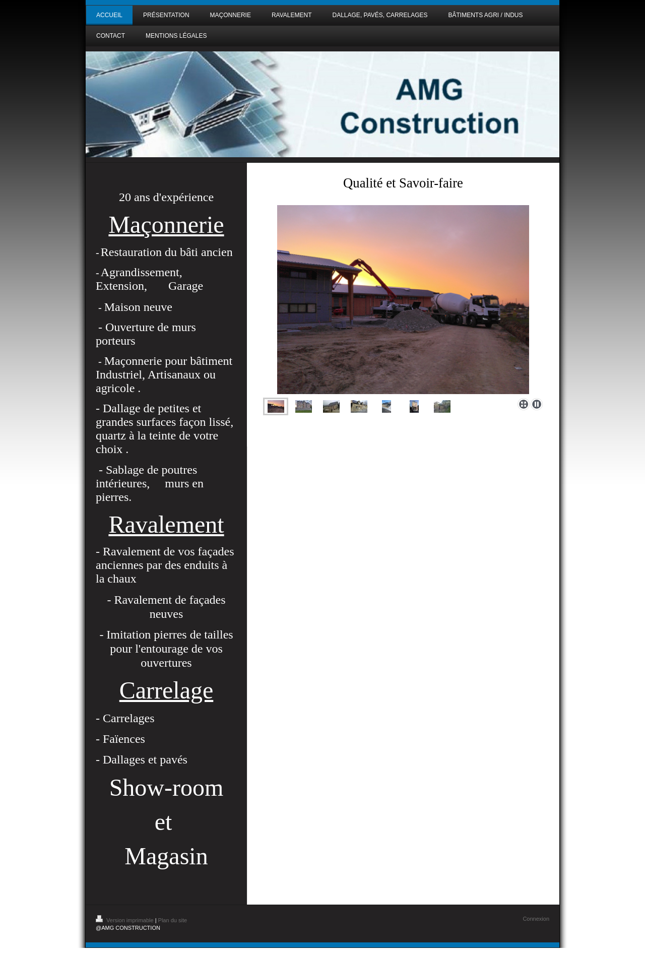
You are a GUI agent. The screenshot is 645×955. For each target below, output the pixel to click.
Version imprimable (125, 920)
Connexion (536, 919)
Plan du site (172, 920)
